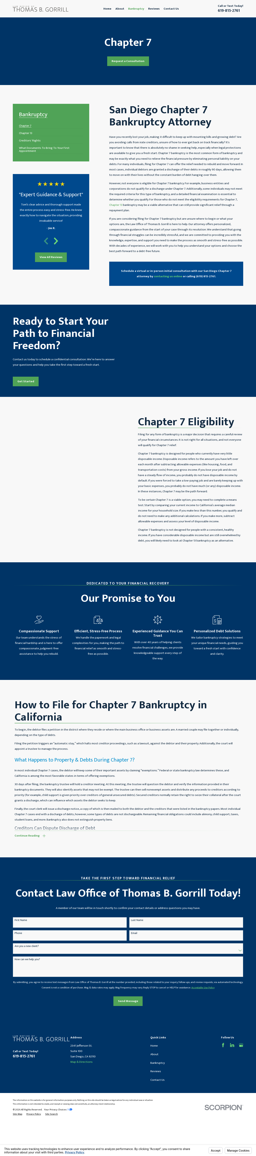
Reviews (155, 1084)
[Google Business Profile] (241, 1058)
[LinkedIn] (232, 1058)
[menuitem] (25, 124)
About (154, 1067)
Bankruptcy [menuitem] (136, 8)
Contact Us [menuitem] (171, 8)
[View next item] (56, 241)
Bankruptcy (157, 1075)
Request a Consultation (128, 61)
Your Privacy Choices (58, 1123)
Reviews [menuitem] (154, 8)
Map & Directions (81, 1075)
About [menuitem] (119, 8)
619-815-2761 (229, 10)
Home (154, 1058)
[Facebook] (223, 1058)
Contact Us (157, 1092)
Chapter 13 (115, 204)
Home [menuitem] (107, 8)
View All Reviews (51, 257)
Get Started (20, 387)
